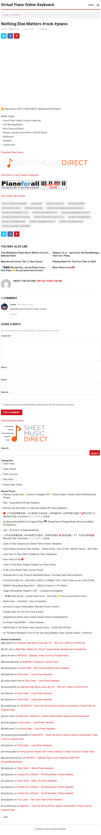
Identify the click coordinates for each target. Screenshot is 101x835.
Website (4, 392)
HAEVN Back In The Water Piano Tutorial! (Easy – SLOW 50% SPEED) (37, 627)
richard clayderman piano (13, 222)
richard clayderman (33, 208)
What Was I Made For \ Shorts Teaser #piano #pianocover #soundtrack (51, 649)
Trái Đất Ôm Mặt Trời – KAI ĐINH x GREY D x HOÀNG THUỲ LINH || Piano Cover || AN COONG (48, 580)
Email (4, 380)
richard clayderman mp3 (79, 217)
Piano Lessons (10, 474)
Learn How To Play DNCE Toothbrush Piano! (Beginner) (30, 554)
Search (5, 448)
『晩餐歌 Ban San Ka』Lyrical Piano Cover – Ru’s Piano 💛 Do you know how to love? (45, 596)
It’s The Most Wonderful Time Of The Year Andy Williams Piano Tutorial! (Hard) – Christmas (47, 633)
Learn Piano (9, 463)
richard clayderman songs (71, 222)
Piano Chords (9, 469)
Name (4, 367)
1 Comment (43, 29)
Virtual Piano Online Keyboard (27, 4)
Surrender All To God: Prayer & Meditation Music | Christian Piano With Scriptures (42, 575)
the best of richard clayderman (15, 226)
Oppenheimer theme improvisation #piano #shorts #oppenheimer (35, 617)
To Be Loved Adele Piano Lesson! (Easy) (23, 570)
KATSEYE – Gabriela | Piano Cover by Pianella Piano (43, 655)
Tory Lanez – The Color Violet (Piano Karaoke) (40, 799)
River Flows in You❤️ (64, 267)
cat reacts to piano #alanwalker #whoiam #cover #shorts (31, 606)
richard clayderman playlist (42, 222)
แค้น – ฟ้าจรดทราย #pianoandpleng (20, 530)
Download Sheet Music (12, 152)
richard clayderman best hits (15, 213)
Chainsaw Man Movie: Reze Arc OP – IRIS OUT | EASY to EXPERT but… (51, 643)
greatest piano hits (55, 204)
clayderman (36, 204)
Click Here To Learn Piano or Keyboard (20, 175)
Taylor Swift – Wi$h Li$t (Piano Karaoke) (37, 780)
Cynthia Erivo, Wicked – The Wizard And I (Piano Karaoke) (45, 774)
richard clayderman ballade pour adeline (65, 208)
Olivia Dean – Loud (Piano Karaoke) (34, 674)
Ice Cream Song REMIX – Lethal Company (23, 622)
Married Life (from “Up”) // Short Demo (21, 261)
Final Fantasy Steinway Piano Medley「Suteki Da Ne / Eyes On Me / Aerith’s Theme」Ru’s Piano (50, 549)
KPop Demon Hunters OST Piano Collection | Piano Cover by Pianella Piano (58, 751)
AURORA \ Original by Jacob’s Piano (40, 662)
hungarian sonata (76, 204)
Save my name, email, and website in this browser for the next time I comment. (39, 405)
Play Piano (15, 15)
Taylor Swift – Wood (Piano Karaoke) (35, 768)
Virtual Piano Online (10, 29)
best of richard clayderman (14, 204)
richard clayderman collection (15, 217)
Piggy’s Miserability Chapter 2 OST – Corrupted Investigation (33, 590)
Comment (6, 336)
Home (6, 15)
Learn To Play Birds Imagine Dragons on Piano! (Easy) (29, 564)
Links (5, 817)
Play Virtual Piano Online (13, 196)
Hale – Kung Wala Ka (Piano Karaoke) (21, 502)
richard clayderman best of (45, 213)
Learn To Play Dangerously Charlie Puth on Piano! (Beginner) (32, 543)
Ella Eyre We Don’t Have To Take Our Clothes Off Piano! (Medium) (35, 508)
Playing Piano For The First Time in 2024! (74, 261)
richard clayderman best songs (75, 213)
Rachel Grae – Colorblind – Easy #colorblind (24, 601)
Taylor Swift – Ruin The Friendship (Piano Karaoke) (44, 668)
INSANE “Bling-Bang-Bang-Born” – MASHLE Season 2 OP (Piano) (35, 585)
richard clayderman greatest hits (48, 217)
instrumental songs (11, 208)
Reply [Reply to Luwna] (15, 314)
